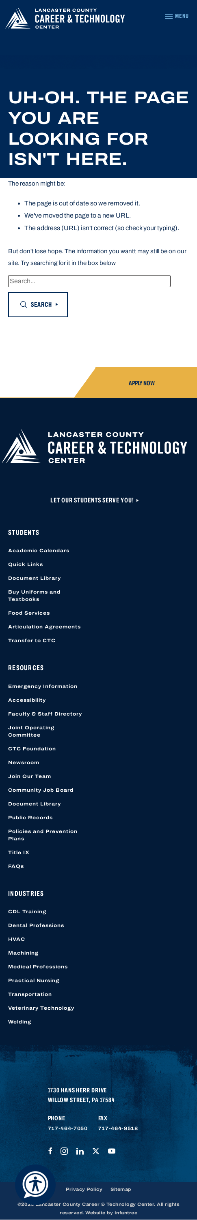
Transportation (30, 994)
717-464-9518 (118, 1128)
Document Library (34, 578)
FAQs (16, 866)
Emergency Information (43, 686)
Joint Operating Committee (31, 731)
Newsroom (23, 762)
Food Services (29, 613)
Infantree (126, 1212)
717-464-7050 (68, 1128)
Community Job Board (41, 790)
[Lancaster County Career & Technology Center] (65, 20)
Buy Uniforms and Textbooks (34, 595)
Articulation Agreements (44, 627)
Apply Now (142, 383)
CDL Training (27, 911)
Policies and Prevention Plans (43, 835)
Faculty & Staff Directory (45, 714)
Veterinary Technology (41, 1008)
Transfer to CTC (32, 640)
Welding (19, 1022)
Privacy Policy (84, 1189)
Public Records (30, 817)
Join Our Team (29, 776)
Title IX (19, 852)
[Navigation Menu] (176, 16)
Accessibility (27, 700)
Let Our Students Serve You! (92, 500)
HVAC (16, 939)
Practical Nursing (33, 980)
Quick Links (25, 564)
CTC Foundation (32, 749)
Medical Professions (38, 967)
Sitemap (120, 1189)
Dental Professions (36, 925)
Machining (23, 953)
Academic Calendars (38, 550)
